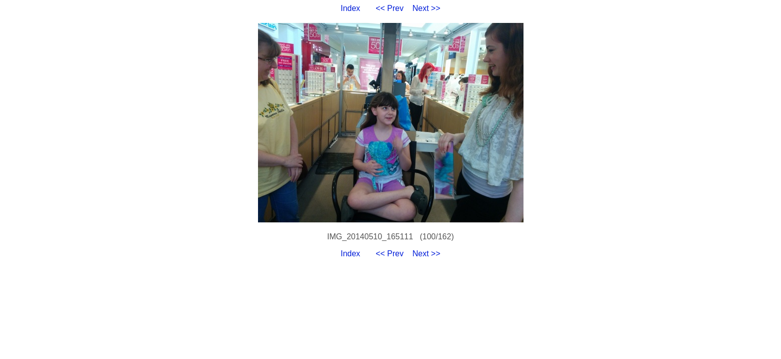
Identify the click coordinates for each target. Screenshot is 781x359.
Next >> (426, 8)
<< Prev (389, 8)
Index (350, 8)
